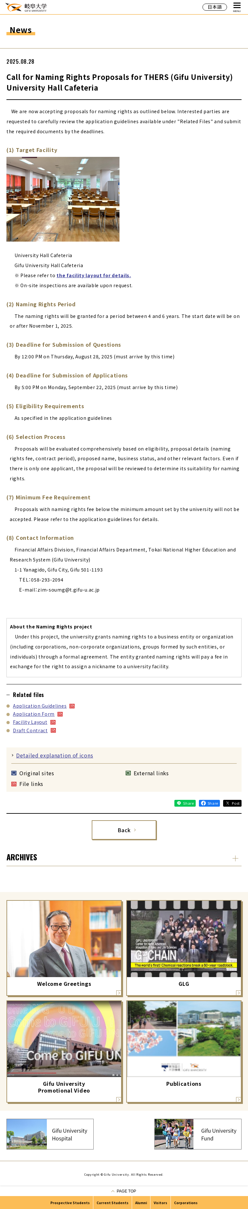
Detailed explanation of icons (54, 755)
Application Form (34, 714)
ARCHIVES (21, 857)
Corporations (186, 1202)
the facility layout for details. (94, 275)
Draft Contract (30, 730)
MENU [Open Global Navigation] (237, 8)
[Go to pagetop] (124, 1191)
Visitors (160, 1202)
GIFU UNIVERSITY (26, 7)
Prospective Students (70, 1202)
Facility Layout (30, 722)
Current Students (113, 1202)
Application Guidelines (40, 706)
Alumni (141, 1202)
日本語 (215, 7)
